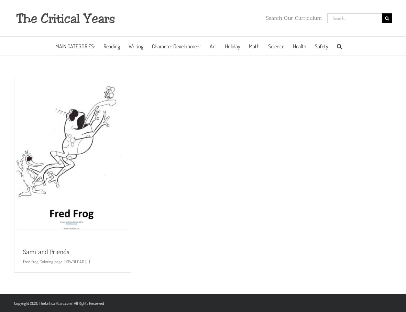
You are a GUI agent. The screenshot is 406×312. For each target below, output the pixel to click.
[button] (339, 46)
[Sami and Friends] (72, 156)
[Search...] (354, 18)
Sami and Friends (46, 252)
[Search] (387, 18)
